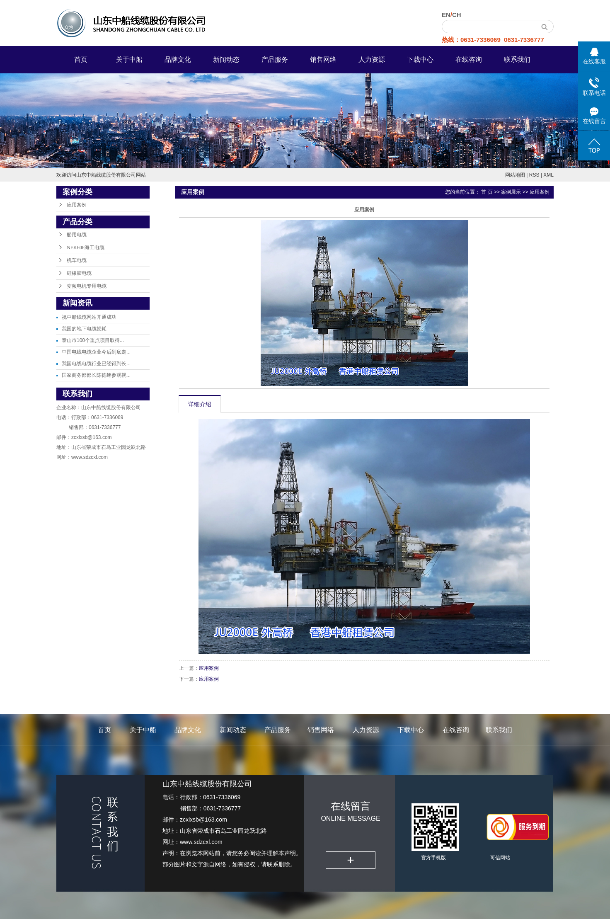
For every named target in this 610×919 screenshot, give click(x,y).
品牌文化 (178, 59)
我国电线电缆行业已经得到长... (96, 363)
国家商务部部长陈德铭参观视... (96, 375)
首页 (80, 59)
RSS (534, 175)
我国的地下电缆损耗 (84, 329)
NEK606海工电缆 (85, 247)
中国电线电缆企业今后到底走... (96, 352)
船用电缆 (77, 235)
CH (456, 14)
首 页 (486, 192)
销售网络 (323, 59)
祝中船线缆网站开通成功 (89, 317)
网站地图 (515, 175)
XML (548, 175)
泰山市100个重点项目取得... (93, 340)
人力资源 (371, 59)
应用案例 (77, 205)
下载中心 (420, 59)
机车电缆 (77, 260)
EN (446, 14)
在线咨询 (468, 59)
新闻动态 (226, 59)
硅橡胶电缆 (79, 273)
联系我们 (517, 59)
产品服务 (274, 59)
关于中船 (129, 59)
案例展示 (511, 192)
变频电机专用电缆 (87, 286)
